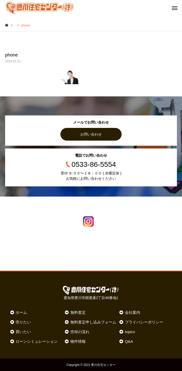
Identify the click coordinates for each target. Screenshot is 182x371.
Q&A (129, 341)
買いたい (23, 331)
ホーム (21, 312)
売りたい (23, 322)
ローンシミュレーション (37, 341)
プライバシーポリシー (144, 322)
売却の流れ (79, 331)
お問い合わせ (91, 134)
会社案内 (132, 312)
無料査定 (78, 312)
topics (130, 331)
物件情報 (78, 341)
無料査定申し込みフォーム (93, 322)
